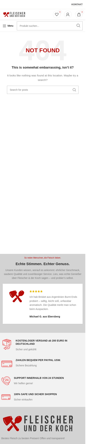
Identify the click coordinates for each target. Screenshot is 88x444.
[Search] (43, 90)
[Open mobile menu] (8, 25)
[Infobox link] (42, 345)
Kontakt (77, 4)
